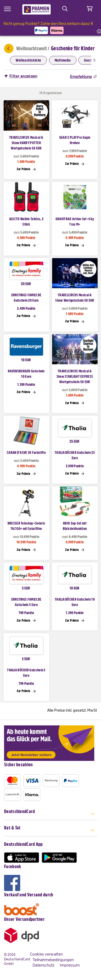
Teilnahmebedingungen (53, 960)
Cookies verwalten (46, 954)
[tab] (50, 814)
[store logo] (36, 9)
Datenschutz (43, 965)
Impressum (70, 965)
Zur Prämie (26, 169)
